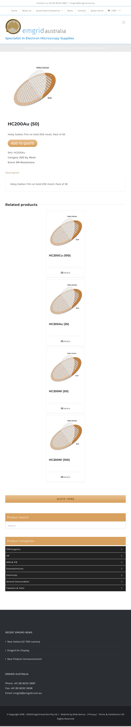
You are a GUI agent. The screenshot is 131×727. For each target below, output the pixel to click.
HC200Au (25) (59, 324)
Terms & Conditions (109, 714)
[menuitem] (14, 10)
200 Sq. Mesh (27, 157)
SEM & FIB (65, 562)
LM (65, 555)
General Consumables (65, 581)
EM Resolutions (25, 162)
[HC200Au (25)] (65, 299)
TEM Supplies (65, 549)
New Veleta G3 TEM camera (23, 641)
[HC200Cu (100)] (65, 230)
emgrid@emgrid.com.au (82, 3)
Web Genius (79, 714)
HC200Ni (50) (59, 391)
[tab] (65, 172)
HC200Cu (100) (60, 255)
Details (66, 272)
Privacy (92, 714)
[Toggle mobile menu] (124, 22)
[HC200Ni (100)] (65, 434)
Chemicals (65, 575)
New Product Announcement (24, 659)
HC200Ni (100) (59, 459)
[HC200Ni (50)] (65, 366)
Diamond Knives (65, 568)
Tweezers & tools (65, 588)
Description (12, 172)
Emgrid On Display (18, 650)
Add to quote (22, 143)
